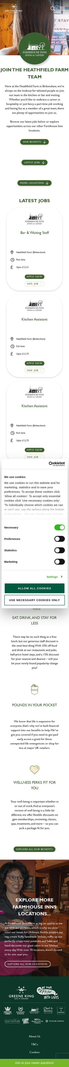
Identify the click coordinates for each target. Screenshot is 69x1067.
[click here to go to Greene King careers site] (34, 1005)
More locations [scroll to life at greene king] (32, 182)
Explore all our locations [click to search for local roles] (27, 964)
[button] (53, 8)
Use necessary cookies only (34, 600)
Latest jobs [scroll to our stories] (32, 162)
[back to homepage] (13, 8)
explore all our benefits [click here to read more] (34, 849)
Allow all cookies (34, 588)
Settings (52, 576)
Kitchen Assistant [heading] (34, 319)
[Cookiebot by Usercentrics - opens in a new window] (49, 464)
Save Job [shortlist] (32, 283)
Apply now (34, 276)
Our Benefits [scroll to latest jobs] (32, 141)
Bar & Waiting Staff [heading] (34, 232)
